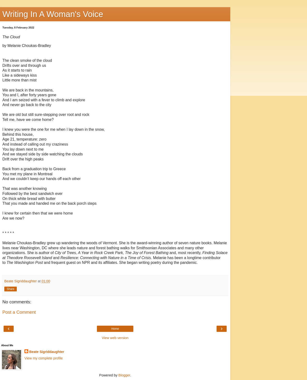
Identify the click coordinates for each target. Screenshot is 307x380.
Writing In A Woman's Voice (52, 14)
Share (10, 289)
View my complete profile (43, 358)
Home (115, 328)
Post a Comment (19, 312)
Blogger (124, 375)
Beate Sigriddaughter (46, 352)
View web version (115, 338)
